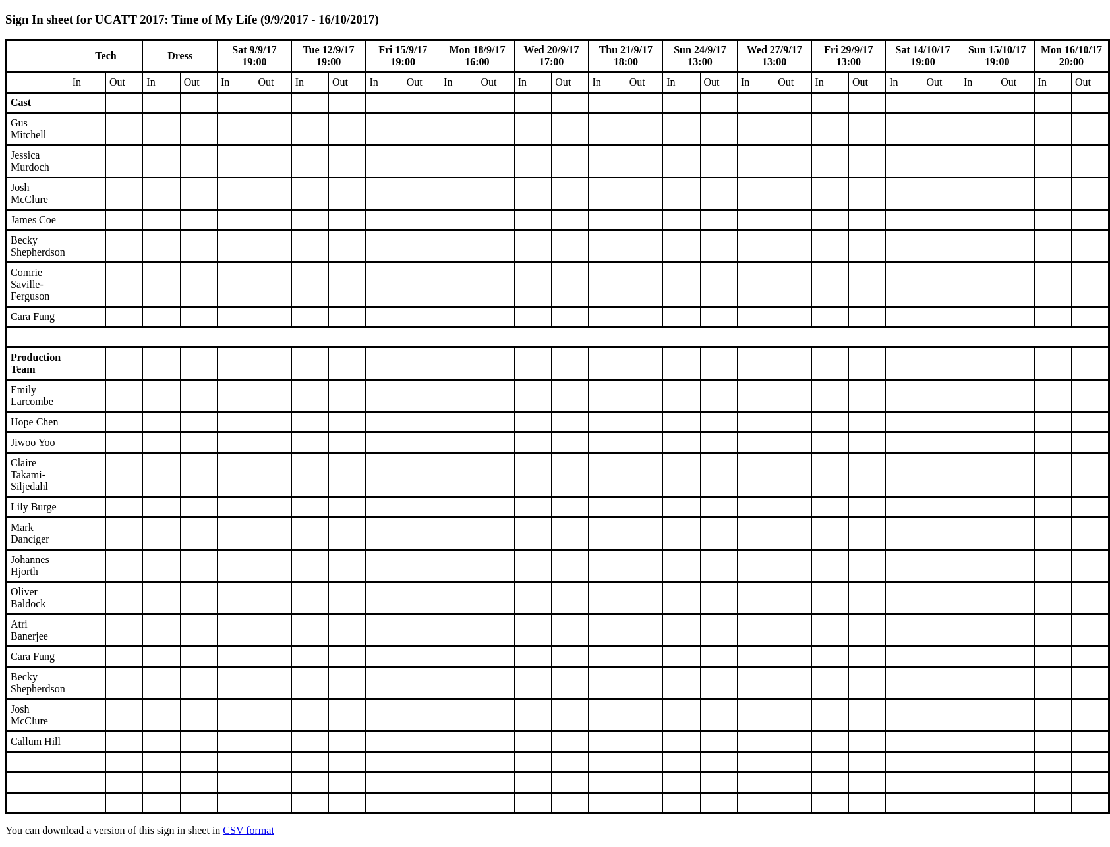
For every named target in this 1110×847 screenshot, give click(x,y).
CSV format (248, 830)
